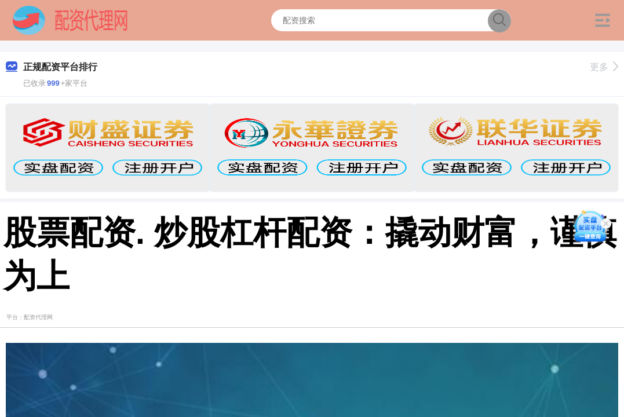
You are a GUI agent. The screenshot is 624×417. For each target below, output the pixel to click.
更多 (604, 67)
